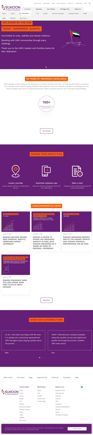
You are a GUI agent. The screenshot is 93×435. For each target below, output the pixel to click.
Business (39, 9)
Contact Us (71, 3)
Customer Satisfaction (62, 406)
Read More (46, 300)
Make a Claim (37, 3)
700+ (46, 102)
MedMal (12, 18)
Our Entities (51, 9)
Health (45, 13)
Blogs (53, 3)
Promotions (46, 3)
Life (37, 13)
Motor (4, 13)
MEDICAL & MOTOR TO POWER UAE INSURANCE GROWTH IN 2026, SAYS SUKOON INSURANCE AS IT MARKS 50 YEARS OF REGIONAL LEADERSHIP (44, 243)
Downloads (79, 3)
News (57, 412)
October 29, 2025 (67, 234)
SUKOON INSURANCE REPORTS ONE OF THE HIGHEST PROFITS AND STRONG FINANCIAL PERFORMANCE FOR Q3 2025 (76, 240)
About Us (78, 9)
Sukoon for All (60, 390)
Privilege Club (64, 9)
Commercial (41, 398)
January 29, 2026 (7, 234)
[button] (46, 67)
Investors (58, 404)
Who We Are (59, 393)
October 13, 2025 (7, 277)
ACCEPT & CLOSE (77, 429)
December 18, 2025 (37, 234)
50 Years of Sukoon (61, 414)
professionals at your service (46, 107)
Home (21, 13)
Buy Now (26, 13)
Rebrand (58, 396)
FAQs (85, 3)
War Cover (23, 18)
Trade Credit (41, 401)
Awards (57, 398)
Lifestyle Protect (73, 13)
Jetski (85, 13)
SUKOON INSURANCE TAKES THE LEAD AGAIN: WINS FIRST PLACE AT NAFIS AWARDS (15, 283)
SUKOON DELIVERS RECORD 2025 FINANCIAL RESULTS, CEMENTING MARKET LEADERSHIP (15, 240)
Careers (57, 409)
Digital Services (61, 3)
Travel (13, 13)
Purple (21, 398)
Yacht (4, 18)
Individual (27, 9)
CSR (56, 401)
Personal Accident (58, 13)
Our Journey (46, 131)
